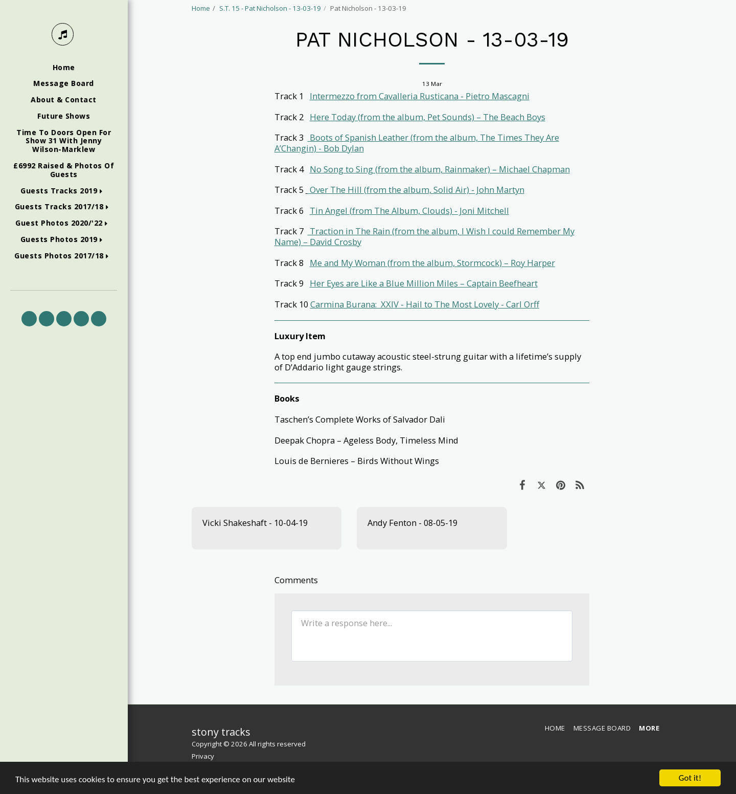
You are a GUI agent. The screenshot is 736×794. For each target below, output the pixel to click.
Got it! (690, 778)
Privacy (203, 756)
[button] (63, 191)
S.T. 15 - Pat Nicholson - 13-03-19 (270, 8)
